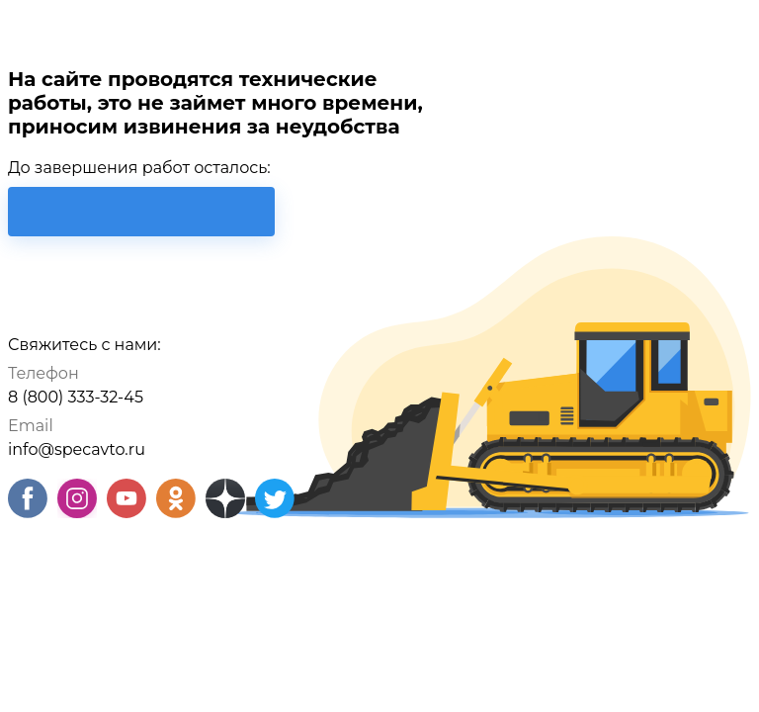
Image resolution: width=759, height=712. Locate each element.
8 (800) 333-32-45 (75, 397)
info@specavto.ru (76, 449)
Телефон (43, 373)
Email (30, 425)
